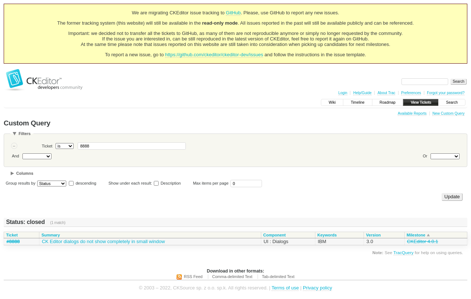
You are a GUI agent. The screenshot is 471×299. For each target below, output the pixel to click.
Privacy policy (317, 288)
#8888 (13, 241)
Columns (24, 173)
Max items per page (211, 183)
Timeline (357, 102)
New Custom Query (448, 113)
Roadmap (388, 102)
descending (85, 183)
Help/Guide (362, 93)
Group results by (21, 183)
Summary (51, 235)
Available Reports (412, 113)
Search (452, 102)
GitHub (233, 12)
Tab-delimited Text (278, 276)
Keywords (327, 235)
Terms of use (285, 288)
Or (425, 156)
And (15, 156)
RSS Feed (193, 276)
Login (342, 93)
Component (274, 235)
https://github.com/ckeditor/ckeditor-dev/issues (214, 54)
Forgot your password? (445, 93)
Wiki (332, 102)
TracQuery (403, 252)
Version (373, 235)
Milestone (416, 235)
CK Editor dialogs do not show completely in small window (103, 241)
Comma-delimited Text (232, 276)
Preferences (411, 93)
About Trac (386, 93)
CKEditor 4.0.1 (422, 241)
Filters (24, 133)
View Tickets (421, 102)
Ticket (47, 146)
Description (167, 183)
